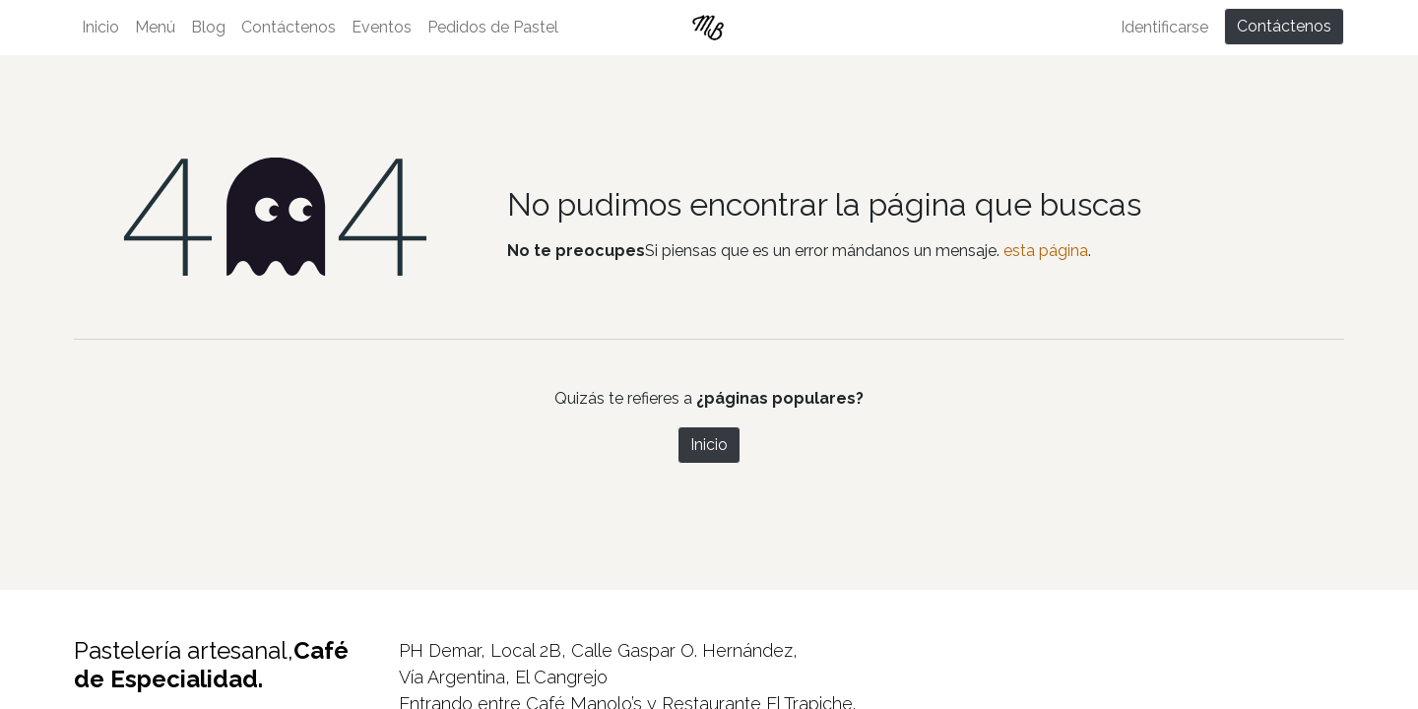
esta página (1045, 250)
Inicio (709, 444)
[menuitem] (100, 27)
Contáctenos (1284, 26)
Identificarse (1164, 27)
